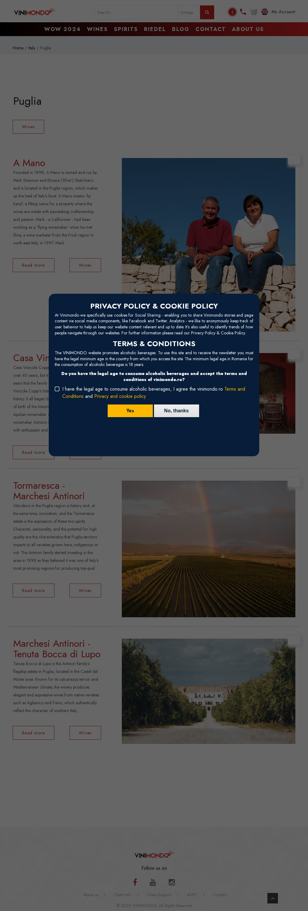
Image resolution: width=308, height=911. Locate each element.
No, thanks (176, 410)
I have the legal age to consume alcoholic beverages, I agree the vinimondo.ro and (153, 393)
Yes (130, 410)
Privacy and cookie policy (120, 396)
